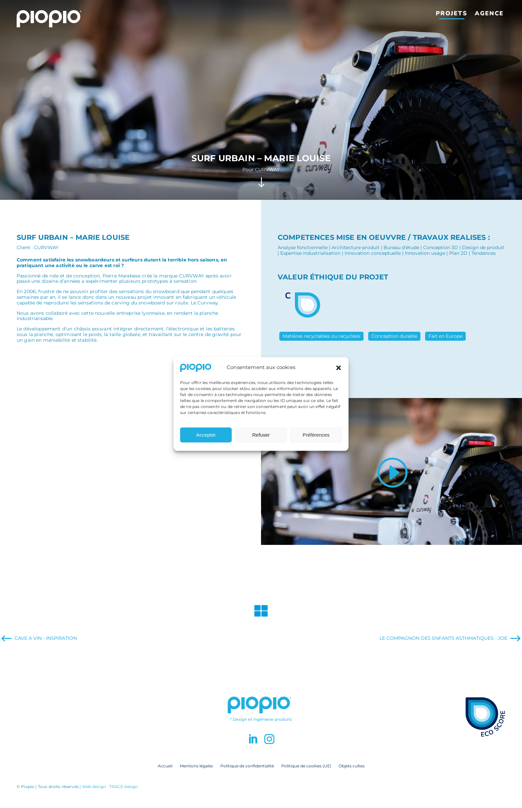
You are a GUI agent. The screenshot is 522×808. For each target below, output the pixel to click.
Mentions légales (196, 765)
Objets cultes (352, 765)
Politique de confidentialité (247, 765)
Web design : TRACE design (110, 786)
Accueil (165, 765)
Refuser (261, 439)
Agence (489, 13)
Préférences (316, 439)
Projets (451, 13)
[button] (338, 372)
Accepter (206, 439)
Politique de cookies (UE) (306, 765)
